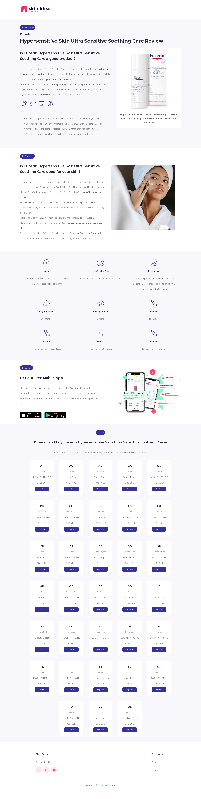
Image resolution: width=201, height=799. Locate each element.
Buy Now (42, 489)
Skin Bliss (42, 754)
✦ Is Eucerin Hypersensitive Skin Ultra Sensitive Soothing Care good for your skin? (61, 118)
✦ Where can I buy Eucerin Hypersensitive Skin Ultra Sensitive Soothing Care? (60, 133)
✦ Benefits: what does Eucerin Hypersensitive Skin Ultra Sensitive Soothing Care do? (63, 123)
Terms (154, 762)
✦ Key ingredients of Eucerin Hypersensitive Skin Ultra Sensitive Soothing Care (60, 128)
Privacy (155, 770)
